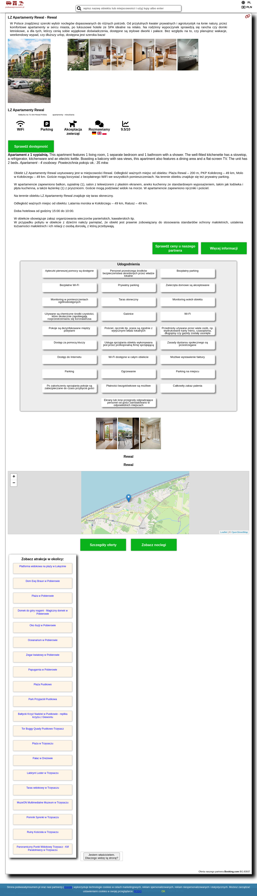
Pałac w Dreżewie (43, 758)
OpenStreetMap (239, 532)
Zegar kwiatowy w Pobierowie (42, 654)
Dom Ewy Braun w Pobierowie (43, 581)
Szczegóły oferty (103, 545)
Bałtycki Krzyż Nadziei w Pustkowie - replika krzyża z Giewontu (42, 715)
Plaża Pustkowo (43, 684)
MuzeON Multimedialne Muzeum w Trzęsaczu (42, 802)
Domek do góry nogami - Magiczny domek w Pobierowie (43, 612)
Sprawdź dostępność (31, 146)
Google (68, 887)
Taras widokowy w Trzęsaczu (42, 787)
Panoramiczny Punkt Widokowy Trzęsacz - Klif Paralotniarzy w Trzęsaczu (43, 848)
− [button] (13, 483)
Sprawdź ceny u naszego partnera (175, 248)
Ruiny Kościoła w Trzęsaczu (42, 832)
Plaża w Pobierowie (43, 595)
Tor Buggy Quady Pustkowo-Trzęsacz (43, 728)
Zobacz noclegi (154, 545)
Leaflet (223, 532)
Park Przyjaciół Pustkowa (42, 699)
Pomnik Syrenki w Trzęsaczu (43, 817)
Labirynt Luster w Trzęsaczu (42, 773)
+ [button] (13, 477)
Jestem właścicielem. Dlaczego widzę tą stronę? (101, 856)
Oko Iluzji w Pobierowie (43, 625)
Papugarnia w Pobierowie (42, 669)
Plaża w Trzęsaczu (42, 743)
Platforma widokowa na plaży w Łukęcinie (42, 566)
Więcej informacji (224, 248)
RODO (138, 891)
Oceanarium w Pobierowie (42, 640)
